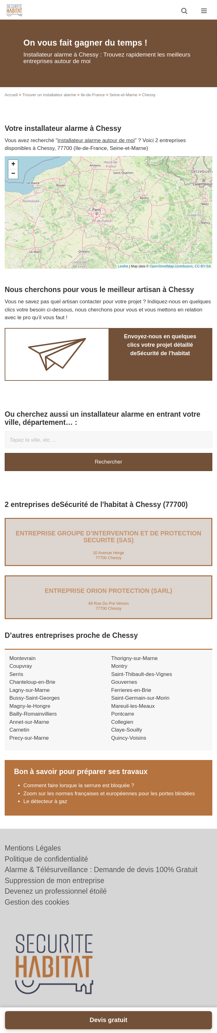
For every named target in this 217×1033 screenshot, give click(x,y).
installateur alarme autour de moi (96, 140)
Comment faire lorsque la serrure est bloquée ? (78, 785)
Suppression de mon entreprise (54, 881)
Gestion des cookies (37, 902)
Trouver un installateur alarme (49, 94)
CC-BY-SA (203, 266)
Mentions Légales (33, 848)
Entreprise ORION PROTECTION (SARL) (108, 590)
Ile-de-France (93, 94)
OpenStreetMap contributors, (172, 266)
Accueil (11, 94)
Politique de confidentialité (46, 859)
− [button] (13, 174)
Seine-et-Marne (123, 94)
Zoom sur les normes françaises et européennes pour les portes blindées (109, 794)
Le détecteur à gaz (45, 801)
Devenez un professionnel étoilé (56, 891)
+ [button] (13, 164)
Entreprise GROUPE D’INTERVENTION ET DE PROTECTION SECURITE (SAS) (108, 537)
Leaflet (123, 266)
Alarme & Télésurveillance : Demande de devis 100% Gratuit (101, 870)
